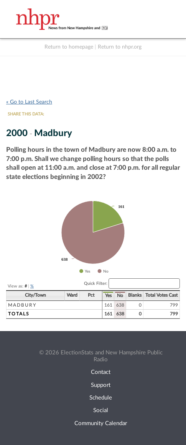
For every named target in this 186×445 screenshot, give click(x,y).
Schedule (100, 398)
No (120, 295)
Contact (100, 372)
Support (100, 385)
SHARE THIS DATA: (26, 114)
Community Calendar (100, 423)
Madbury (22, 305)
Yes (108, 295)
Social (100, 410)
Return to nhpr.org (120, 47)
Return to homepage (68, 47)
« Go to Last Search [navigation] (29, 102)
